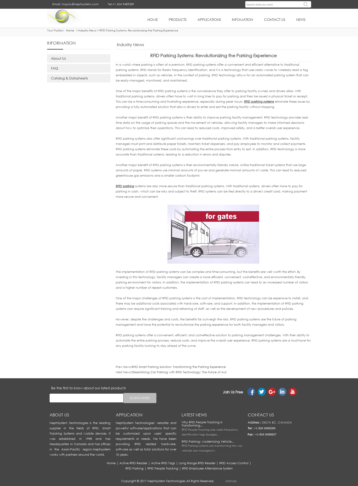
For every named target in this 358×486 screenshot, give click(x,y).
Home (111, 463)
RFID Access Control (233, 463)
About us (59, 414)
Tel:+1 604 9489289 (121, 4)
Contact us (261, 414)
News (300, 19)
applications (209, 19)
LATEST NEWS (194, 414)
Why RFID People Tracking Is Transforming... (202, 423)
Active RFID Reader (133, 463)
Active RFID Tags (163, 463)
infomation (242, 19)
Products (177, 19)
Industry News (87, 30)
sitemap (231, 481)
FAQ (54, 68)
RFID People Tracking (162, 468)
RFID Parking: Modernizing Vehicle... (208, 441)
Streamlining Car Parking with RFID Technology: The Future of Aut (179, 372)
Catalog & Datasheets (69, 78)
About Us (58, 58)
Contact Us (274, 19)
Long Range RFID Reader (197, 463)
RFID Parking (134, 468)
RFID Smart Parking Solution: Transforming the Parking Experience (179, 367)
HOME (152, 19)
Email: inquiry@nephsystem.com (75, 4)
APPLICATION (129, 414)
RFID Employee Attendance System (207, 468)
